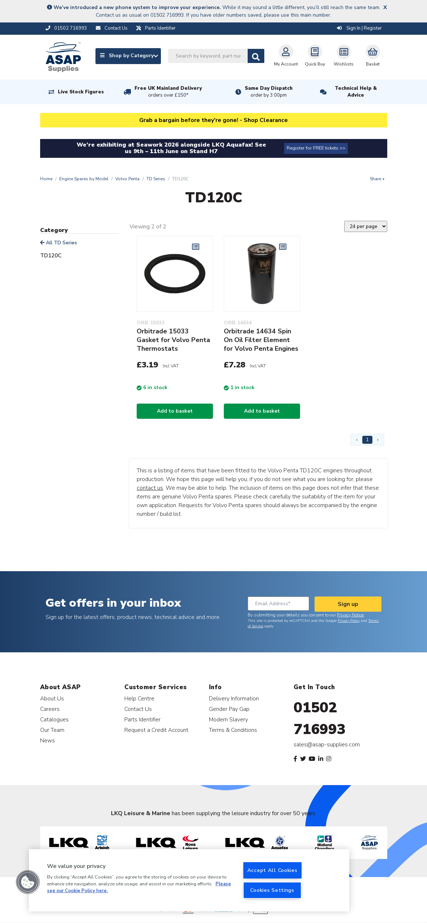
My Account (286, 56)
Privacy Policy (349, 620)
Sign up (348, 604)
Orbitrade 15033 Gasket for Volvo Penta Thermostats (173, 340)
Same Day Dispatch (269, 92)
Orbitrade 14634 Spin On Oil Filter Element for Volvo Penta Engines (261, 340)
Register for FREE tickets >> (316, 148)
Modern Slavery (228, 719)
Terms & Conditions (233, 730)
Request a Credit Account (156, 730)
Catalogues (54, 719)
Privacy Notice (350, 615)
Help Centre (139, 698)
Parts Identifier (142, 719)
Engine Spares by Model (83, 179)
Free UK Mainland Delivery (168, 92)
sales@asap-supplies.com (327, 745)
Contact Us (138, 709)
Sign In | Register (359, 28)
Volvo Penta (127, 179)
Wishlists (344, 56)
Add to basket (175, 411)
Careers (50, 709)
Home (46, 179)
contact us (150, 488)
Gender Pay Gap (229, 709)
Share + (377, 179)
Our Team (52, 730)
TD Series (155, 179)
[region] (189, 880)
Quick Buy (315, 56)
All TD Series (58, 242)
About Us (52, 698)
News (47, 740)
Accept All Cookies (272, 870)
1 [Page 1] (367, 439)
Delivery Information (234, 698)
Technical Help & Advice (356, 91)
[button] (27, 882)
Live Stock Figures (81, 92)
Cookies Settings (272, 890)
